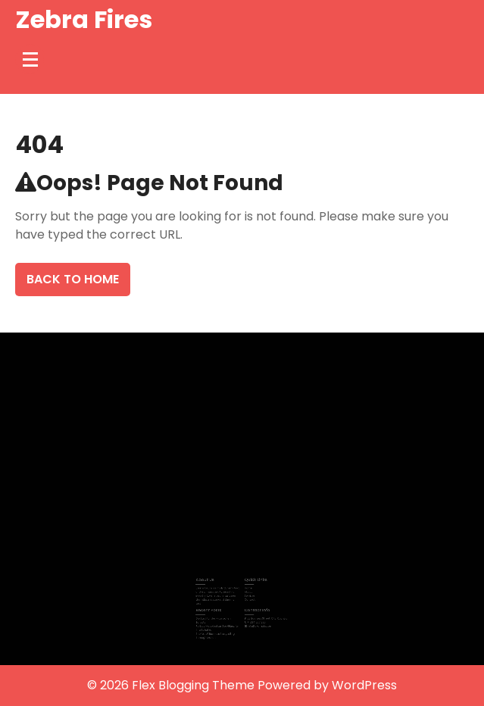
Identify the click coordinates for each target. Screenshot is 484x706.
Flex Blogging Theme (195, 685)
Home (247, 587)
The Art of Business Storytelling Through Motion (218, 629)
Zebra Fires (83, 19)
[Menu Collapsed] (30, 59)
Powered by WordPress (327, 685)
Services (248, 593)
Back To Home (73, 279)
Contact (248, 597)
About (247, 590)
